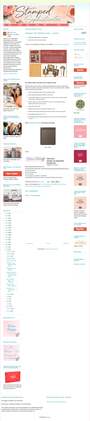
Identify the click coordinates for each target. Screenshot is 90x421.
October (9, 256)
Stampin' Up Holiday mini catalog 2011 (40, 186)
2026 (6, 213)
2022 (6, 223)
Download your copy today (61, 44)
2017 (6, 235)
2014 (6, 242)
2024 (6, 218)
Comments (78, 57)
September (10, 258)
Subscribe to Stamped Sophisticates (56, 402)
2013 (6, 244)
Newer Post (30, 243)
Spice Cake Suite (11, 260)
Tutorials (41, 25)
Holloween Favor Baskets (11, 269)
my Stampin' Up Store (34, 123)
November (10, 253)
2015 (6, 239)
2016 (6, 237)
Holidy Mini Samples (56, 184)
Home (6, 25)
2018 (6, 232)
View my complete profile (10, 73)
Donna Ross (12, 32)
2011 (6, 249)
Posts (77, 54)
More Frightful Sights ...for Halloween (10, 280)
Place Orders (15, 25)
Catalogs (24, 25)
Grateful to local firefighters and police (11, 264)
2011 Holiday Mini (45, 184)
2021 (6, 225)
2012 (6, 247)
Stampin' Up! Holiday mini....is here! (11, 290)
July (8, 296)
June (8, 299)
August (9, 294)
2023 (6, 220)
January (9, 311)
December (10, 251)
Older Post (66, 243)
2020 (6, 227)
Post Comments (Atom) (51, 249)
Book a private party (52, 25)
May (8, 301)
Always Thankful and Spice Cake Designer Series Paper (11, 274)
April (8, 304)
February (9, 308)
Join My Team (63, 25)
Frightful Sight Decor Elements (11, 285)
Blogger (48, 417)
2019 (6, 230)
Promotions (32, 25)
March (9, 306)
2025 (6, 215)
